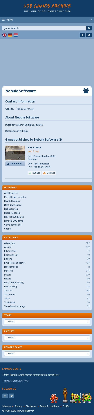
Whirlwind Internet (25, 411)
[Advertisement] (47, 60)
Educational (47, 251)
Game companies (13, 225)
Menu (9, 19)
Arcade (47, 247)
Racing (47, 278)
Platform (47, 270)
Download (16, 163)
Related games (13, 347)
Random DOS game (13, 221)
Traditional (47, 302)
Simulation (47, 294)
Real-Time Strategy (47, 282)
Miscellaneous (47, 266)
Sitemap (6, 406)
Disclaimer (31, 406)
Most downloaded (13, 205)
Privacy (18, 406)
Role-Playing (47, 286)
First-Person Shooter (38, 156)
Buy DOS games (12, 201)
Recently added (12, 213)
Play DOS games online (15, 197)
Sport (47, 298)
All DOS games (11, 193)
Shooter (47, 290)
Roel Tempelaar (41, 163)
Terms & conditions (49, 406)
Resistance (35, 147)
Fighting (47, 259)
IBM (21, 381)
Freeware (32, 159)
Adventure (47, 243)
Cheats (7, 229)
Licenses (9, 331)
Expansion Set (47, 255)
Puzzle (47, 274)
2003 (52, 156)
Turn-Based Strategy (47, 306)
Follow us (9, 388)
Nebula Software (25, 109)
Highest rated (11, 209)
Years (7, 315)
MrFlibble (24, 131)
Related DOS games (14, 217)
